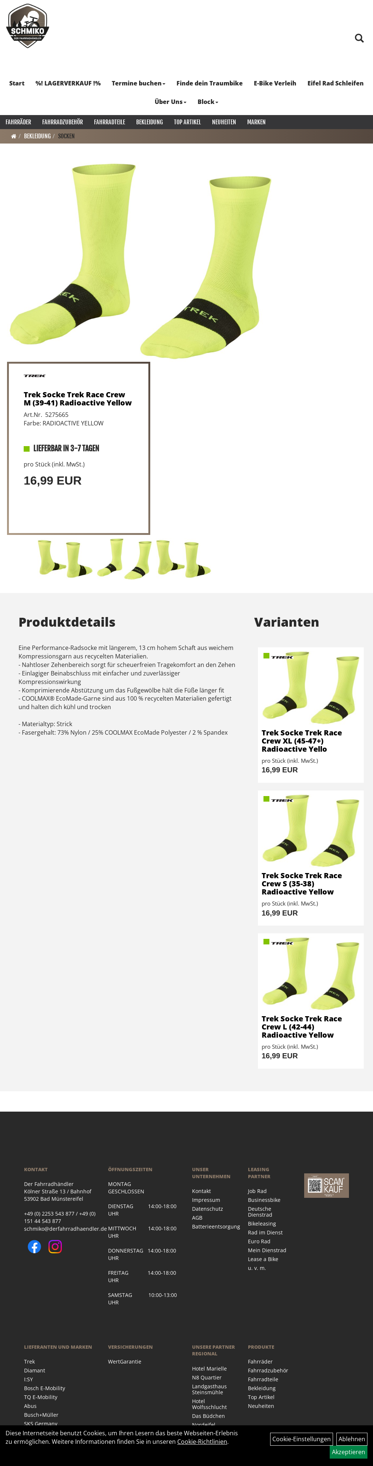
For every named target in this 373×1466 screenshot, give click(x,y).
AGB (197, 1217)
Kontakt (201, 1190)
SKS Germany (40, 1423)
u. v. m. (257, 1267)
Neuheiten (224, 122)
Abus (30, 1405)
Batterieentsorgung (211, 1226)
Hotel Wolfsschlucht (209, 1404)
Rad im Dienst (265, 1232)
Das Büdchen (208, 1415)
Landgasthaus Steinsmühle (209, 1389)
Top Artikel (187, 122)
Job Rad (257, 1190)
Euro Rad (259, 1241)
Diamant (34, 1370)
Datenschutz (207, 1208)
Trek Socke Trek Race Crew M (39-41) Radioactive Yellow (78, 399)
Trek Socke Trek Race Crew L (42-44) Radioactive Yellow (302, 1027)
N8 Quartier (207, 1377)
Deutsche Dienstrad (260, 1211)
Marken (256, 122)
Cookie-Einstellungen (301, 1439)
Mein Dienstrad (267, 1250)
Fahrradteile (109, 122)
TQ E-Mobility (40, 1397)
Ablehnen (352, 1439)
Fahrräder (18, 122)
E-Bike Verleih (275, 83)
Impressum (206, 1199)
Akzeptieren (348, 1452)
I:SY (28, 1379)
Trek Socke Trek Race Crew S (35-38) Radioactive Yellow (302, 883)
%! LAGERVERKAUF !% (68, 83)
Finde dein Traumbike (210, 83)
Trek (29, 1361)
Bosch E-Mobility (44, 1388)
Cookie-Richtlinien (202, 1442)
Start (16, 83)
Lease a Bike (263, 1259)
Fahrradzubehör (62, 122)
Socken (66, 136)
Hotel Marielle (209, 1368)
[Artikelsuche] (359, 39)
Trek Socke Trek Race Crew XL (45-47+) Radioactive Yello (302, 741)
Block (208, 102)
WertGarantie (124, 1361)
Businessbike (264, 1199)
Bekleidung (149, 122)
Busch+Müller (41, 1414)
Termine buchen (138, 83)
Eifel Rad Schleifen (336, 83)
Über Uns (170, 102)
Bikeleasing (262, 1223)
